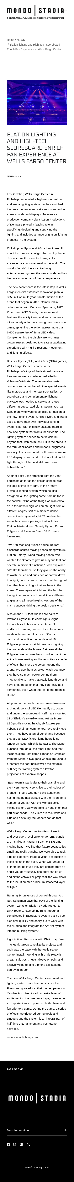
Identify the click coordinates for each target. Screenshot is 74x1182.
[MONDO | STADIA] (35, 12)
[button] (65, 12)
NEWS (21, 39)
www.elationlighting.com (22, 1037)
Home (10, 39)
